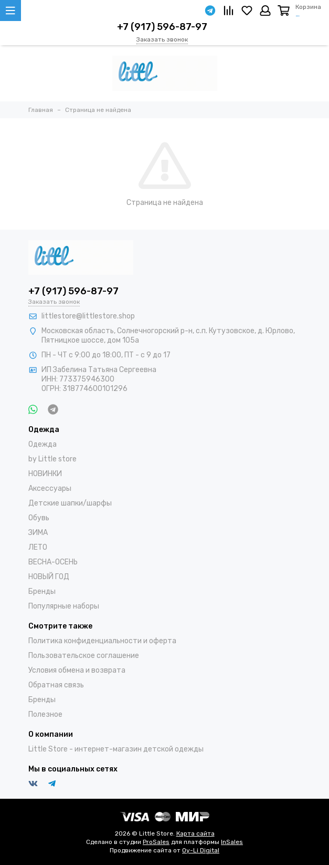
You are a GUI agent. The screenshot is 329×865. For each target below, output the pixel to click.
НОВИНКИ (45, 473)
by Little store (52, 459)
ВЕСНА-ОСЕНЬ (53, 562)
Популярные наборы (63, 606)
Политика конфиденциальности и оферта (102, 640)
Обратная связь (56, 685)
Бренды (42, 591)
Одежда (42, 444)
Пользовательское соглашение (83, 655)
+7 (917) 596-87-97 (162, 27)
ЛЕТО (37, 547)
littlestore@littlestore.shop (88, 316)
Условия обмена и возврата (76, 670)
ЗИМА (38, 532)
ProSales (156, 842)
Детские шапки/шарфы (70, 503)
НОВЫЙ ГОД (48, 576)
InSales (232, 842)
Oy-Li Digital (200, 850)
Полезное (45, 714)
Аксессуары (49, 488)
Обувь (38, 517)
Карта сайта (195, 833)
